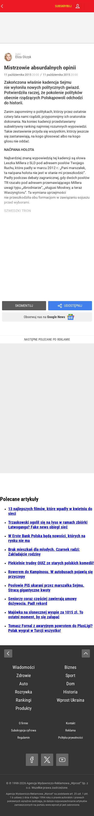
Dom (70, 683)
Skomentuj (24, 306)
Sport (70, 675)
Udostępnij (73, 306)
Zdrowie (23, 675)
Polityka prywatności (70, 737)
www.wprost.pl (53, 804)
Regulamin (23, 737)
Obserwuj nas (44, 317)
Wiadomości (23, 667)
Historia (70, 692)
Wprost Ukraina (70, 700)
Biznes (70, 667)
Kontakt (70, 723)
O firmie (23, 723)
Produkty (24, 708)
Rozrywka (23, 692)
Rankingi (23, 700)
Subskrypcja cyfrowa (23, 730)
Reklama (70, 730)
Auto (23, 683)
